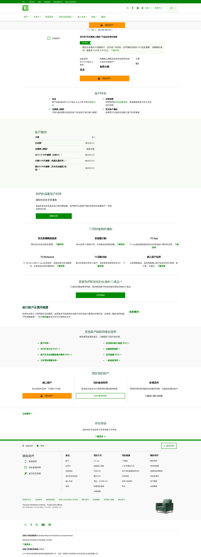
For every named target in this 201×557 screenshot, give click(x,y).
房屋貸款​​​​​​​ (50, 17)
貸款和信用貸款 (72, 469)
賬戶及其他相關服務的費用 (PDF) (55, 348)
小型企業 (32, 2)
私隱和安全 (26, 493)
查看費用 (134, 305)
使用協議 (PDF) (113, 348)
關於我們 (153, 454)
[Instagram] (37, 518)
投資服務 (47, 2)
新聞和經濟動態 (156, 464)
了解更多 (121, 238)
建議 (104, 17)
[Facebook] (31, 518)
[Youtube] (43, 518)
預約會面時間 (33, 461)
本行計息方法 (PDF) (49, 342)
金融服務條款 (112, 342)
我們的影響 (154, 459)
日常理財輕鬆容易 (48, 354)
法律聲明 (26, 407)
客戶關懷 (153, 474)
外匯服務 (97, 485)
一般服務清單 (112, 354)
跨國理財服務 (99, 479)
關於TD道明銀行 (71, 2)
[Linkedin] (50, 518)
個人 (23, 2)
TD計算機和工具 (128, 459)
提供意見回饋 (33, 467)
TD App (97, 454)
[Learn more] (100, 430)
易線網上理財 (99, 459)
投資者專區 (154, 469)
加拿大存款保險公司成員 (68, 493)
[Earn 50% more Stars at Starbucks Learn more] (100, 288)
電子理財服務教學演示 (130, 464)
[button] (127, 8)
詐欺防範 (125, 469)
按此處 (45, 310)
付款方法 (97, 464)
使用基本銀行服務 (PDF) (117, 337)
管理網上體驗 (109, 493)
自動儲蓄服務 (121, 95)
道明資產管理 (57, 2)
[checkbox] (54, 31)
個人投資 (82, 17)
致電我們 (31, 455)
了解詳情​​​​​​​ (115, 44)
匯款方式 (97, 469)
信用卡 (37, 17)
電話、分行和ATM (101, 474)
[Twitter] (25, 518)
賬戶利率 (44, 337)
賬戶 (26, 17)
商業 (39, 2)
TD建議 (125, 454)
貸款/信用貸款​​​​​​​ (66, 17)
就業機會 (153, 479)
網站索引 (121, 493)
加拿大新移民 (127, 474)
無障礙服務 (50, 493)
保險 (94, 17)
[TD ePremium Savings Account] (107, 25)
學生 (123, 479)
